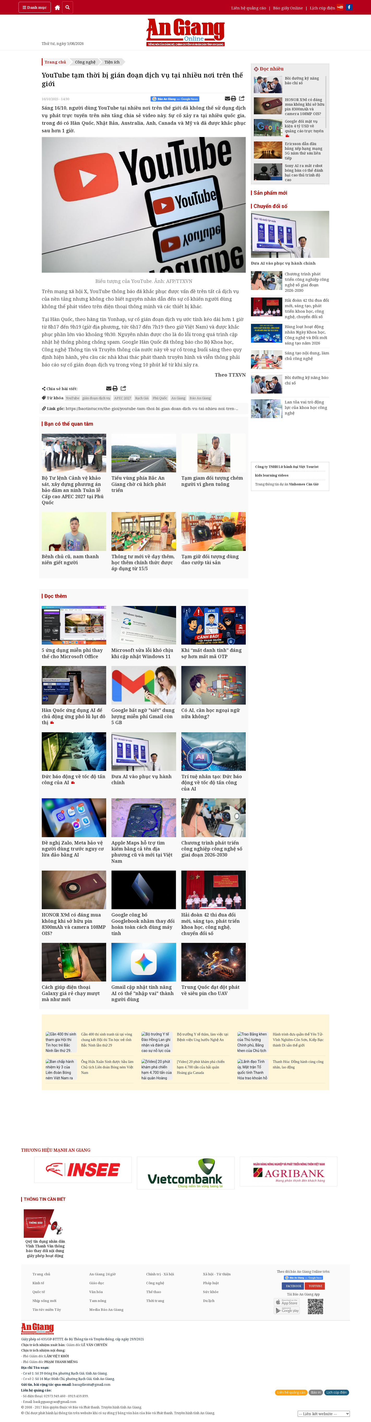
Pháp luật (211, 1283)
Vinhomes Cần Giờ (304, 484)
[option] (83, 1170)
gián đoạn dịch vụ (96, 398)
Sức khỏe (211, 1291)
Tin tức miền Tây (46, 1309)
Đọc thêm (55, 596)
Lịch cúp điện (322, 7)
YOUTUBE (314, 1286)
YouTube (72, 398)
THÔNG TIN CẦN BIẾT (45, 1199)
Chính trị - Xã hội (160, 1274)
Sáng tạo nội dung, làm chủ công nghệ (307, 355)
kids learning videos (272, 475)
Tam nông (97, 1300)
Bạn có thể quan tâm (68, 424)
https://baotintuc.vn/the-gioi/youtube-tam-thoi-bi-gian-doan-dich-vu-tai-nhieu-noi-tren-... (140, 408)
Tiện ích (112, 61)
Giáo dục (96, 1283)
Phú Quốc (160, 398)
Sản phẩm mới (270, 193)
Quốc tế (38, 1291)
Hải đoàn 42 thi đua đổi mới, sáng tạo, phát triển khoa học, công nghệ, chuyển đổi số (307, 308)
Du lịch (208, 1300)
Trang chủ (55, 61)
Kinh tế (38, 1283)
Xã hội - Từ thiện (217, 1274)
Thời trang (155, 1300)
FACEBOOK (292, 1286)
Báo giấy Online (288, 7)
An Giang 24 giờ (102, 1274)
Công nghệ (85, 61)
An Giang (178, 398)
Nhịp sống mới (44, 1300)
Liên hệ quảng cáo (248, 7)
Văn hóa (96, 1291)
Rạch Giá (141, 398)
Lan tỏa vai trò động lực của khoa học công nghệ (306, 407)
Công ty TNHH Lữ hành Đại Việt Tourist (287, 467)
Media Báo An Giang (106, 1309)
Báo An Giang (200, 398)
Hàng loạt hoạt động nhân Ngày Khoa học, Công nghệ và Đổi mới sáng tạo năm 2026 (306, 335)
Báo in (316, 1392)
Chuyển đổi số (270, 206)
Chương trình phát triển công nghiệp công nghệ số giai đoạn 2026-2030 (307, 282)
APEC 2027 (122, 398)
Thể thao (153, 1291)
